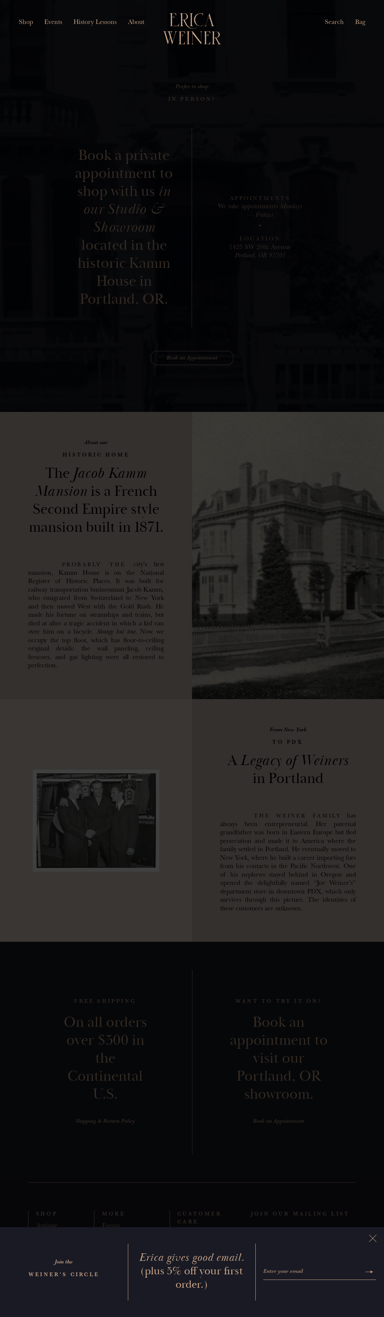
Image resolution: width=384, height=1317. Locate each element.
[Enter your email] (312, 1272)
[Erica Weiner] (192, 29)
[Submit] (369, 1272)
